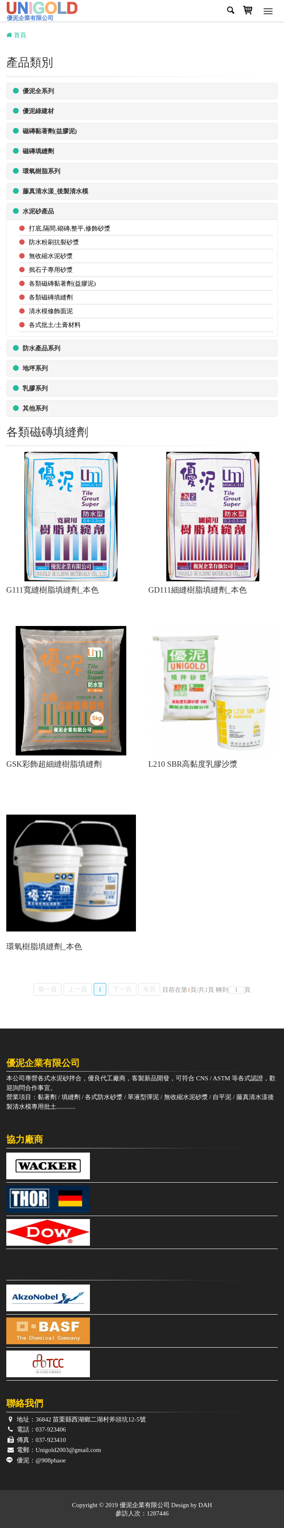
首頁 (16, 35)
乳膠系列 (30, 388)
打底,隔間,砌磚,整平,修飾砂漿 (69, 228)
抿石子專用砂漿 (51, 269)
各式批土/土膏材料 (55, 325)
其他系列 (30, 408)
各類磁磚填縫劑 (51, 297)
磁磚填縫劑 (33, 151)
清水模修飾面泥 (51, 311)
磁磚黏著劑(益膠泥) (45, 130)
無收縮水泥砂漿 (51, 256)
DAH (205, 1505)
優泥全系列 (33, 90)
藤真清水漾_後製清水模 (50, 191)
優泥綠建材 (33, 110)
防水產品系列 (36, 348)
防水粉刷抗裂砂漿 (54, 242)
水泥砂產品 (33, 211)
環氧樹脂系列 (36, 171)
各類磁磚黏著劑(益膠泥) (62, 283)
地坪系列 (30, 368)
